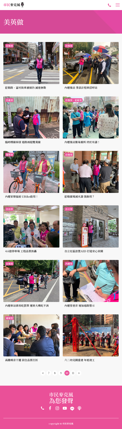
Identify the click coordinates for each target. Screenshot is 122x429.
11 (73, 373)
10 (66, 373)
